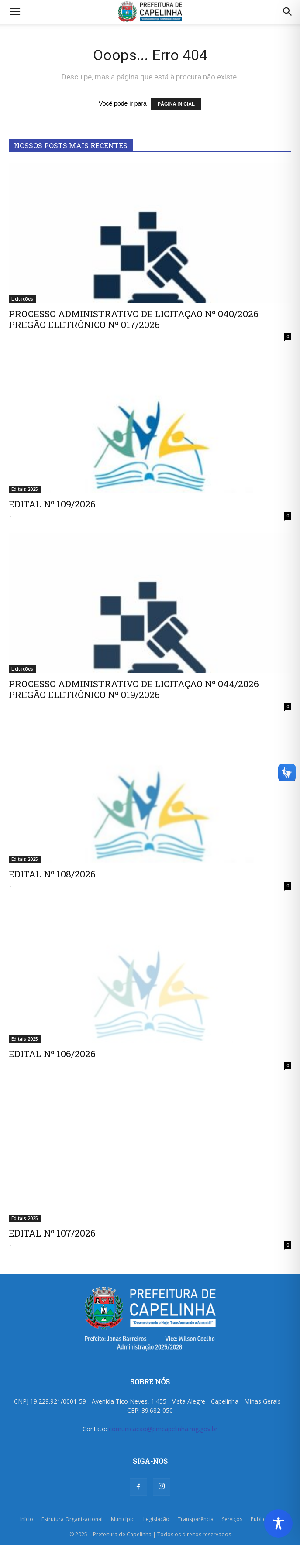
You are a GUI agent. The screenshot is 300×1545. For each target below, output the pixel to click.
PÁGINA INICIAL (176, 103)
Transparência (196, 1519)
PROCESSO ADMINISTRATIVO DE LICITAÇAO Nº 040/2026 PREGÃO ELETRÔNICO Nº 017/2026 (134, 319)
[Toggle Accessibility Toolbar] (278, 1523)
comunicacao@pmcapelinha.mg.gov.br (163, 1429)
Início (26, 1519)
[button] (288, 12)
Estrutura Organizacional (72, 1519)
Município (123, 1519)
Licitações (22, 299)
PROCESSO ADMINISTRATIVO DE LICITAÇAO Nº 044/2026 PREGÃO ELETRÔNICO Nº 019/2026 (134, 689)
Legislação (156, 1519)
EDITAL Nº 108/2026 (52, 874)
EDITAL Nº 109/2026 (52, 504)
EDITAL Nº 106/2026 (52, 1054)
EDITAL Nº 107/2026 (52, 1233)
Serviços (232, 1519)
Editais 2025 (24, 489)
